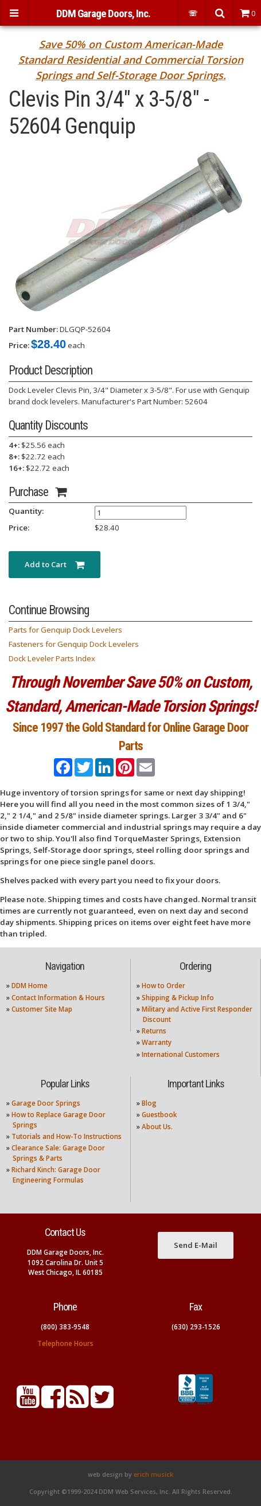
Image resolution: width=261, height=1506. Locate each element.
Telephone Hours (65, 1343)
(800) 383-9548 (65, 1326)
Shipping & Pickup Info (178, 997)
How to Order (163, 985)
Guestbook (159, 1114)
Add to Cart (54, 564)
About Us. (157, 1126)
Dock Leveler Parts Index (52, 658)
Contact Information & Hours (58, 997)
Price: (19, 345)
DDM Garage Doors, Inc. (103, 13)
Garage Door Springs (45, 1103)
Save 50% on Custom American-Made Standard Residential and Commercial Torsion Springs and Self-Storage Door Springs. (130, 59)
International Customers (181, 1054)
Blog (149, 1103)
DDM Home (29, 985)
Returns (154, 1031)
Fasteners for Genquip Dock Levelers (74, 644)
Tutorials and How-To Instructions (66, 1136)
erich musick (153, 1474)
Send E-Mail (195, 1245)
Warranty (157, 1042)
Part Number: (33, 329)
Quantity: (26, 511)
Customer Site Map (41, 1009)
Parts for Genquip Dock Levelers (65, 630)
